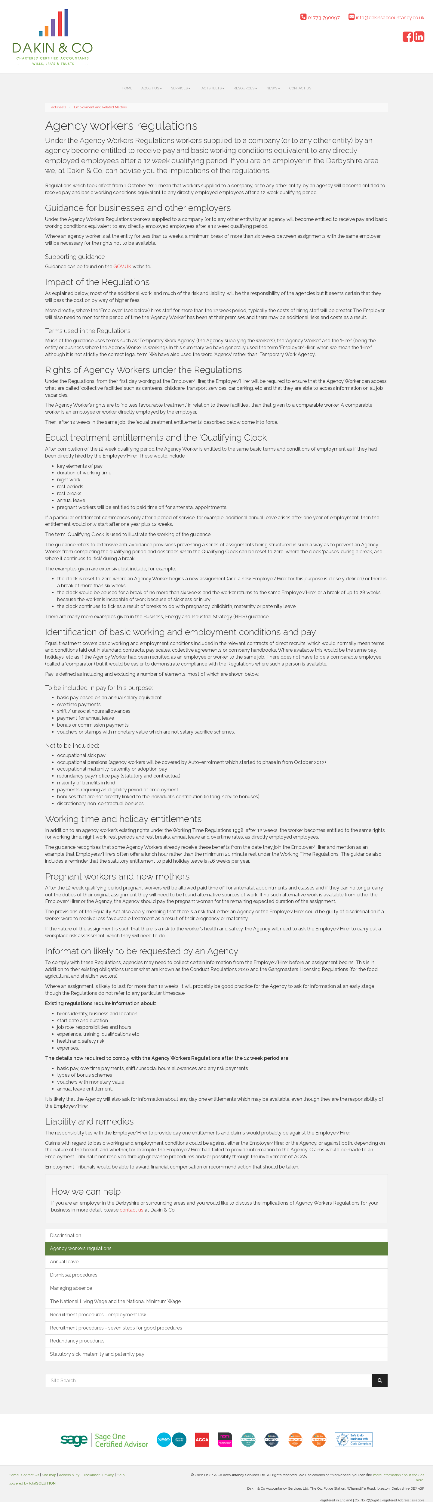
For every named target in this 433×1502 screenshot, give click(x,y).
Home (127, 88)
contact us (131, 1210)
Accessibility (69, 1475)
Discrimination (65, 1235)
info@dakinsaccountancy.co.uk (386, 17)
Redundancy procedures (77, 1341)
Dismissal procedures (73, 1275)
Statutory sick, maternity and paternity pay (97, 1354)
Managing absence (71, 1288)
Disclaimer (91, 1475)
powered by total (32, 1483)
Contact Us (300, 88)
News (273, 88)
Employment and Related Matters (100, 107)
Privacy (108, 1475)
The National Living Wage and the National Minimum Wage (115, 1301)
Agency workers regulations (81, 1248)
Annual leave (64, 1262)
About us (151, 88)
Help (120, 1475)
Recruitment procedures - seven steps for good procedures (116, 1328)
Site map (49, 1475)
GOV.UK (122, 266)
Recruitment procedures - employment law (98, 1314)
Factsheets (212, 88)
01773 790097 (320, 17)
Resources (245, 88)
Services (181, 88)
